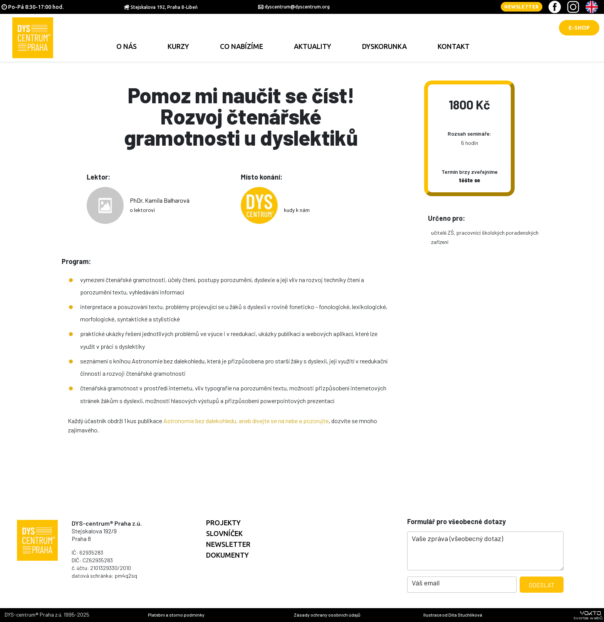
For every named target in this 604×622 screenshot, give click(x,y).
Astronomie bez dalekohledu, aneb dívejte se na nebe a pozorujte (246, 420)
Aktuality (312, 46)
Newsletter (521, 6)
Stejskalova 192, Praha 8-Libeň (164, 7)
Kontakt (454, 46)
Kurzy (178, 46)
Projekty (223, 522)
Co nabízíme (241, 46)
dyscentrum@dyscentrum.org (297, 6)
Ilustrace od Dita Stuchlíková (452, 614)
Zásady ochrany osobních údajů (327, 614)
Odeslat (541, 584)
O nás (126, 46)
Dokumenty (227, 555)
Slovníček (224, 533)
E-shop (579, 28)
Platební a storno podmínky (176, 614)
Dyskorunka (384, 46)
